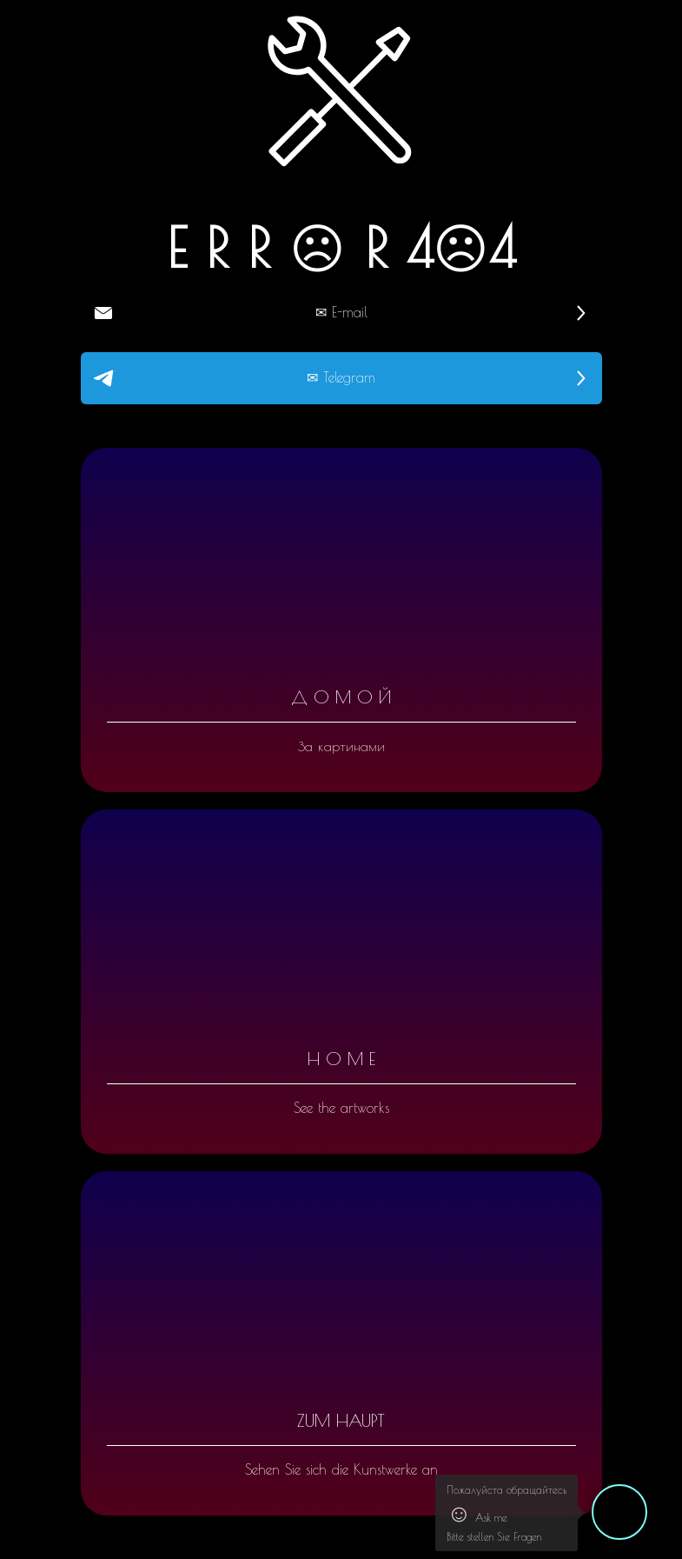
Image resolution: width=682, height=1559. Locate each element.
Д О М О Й (341, 697)
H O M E (341, 1059)
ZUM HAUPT (341, 1420)
